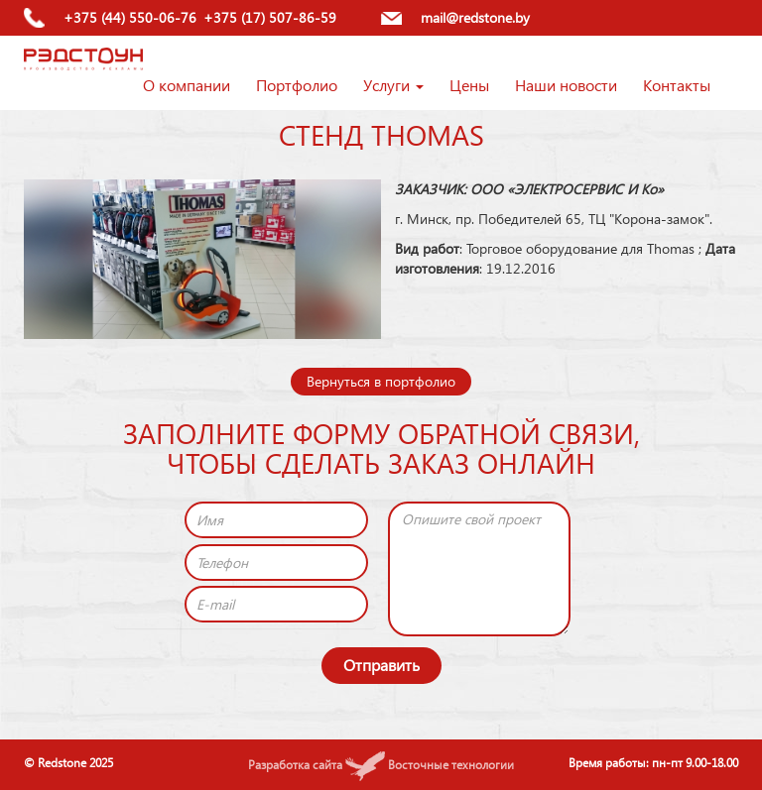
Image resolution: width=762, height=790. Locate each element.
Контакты (676, 84)
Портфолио (296, 84)
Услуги (393, 84)
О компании (186, 84)
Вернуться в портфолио (381, 381)
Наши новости (566, 84)
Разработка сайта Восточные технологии (381, 764)
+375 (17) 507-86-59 (269, 17)
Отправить (381, 664)
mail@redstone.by (475, 17)
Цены (469, 84)
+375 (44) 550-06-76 (130, 17)
